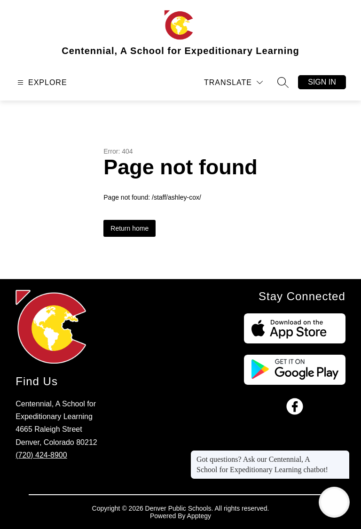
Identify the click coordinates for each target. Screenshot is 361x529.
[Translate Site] (233, 82)
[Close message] (342, 454)
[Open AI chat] (334, 502)
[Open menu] (41, 82)
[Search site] (283, 82)
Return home (129, 228)
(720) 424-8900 (41, 455)
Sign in (322, 82)
